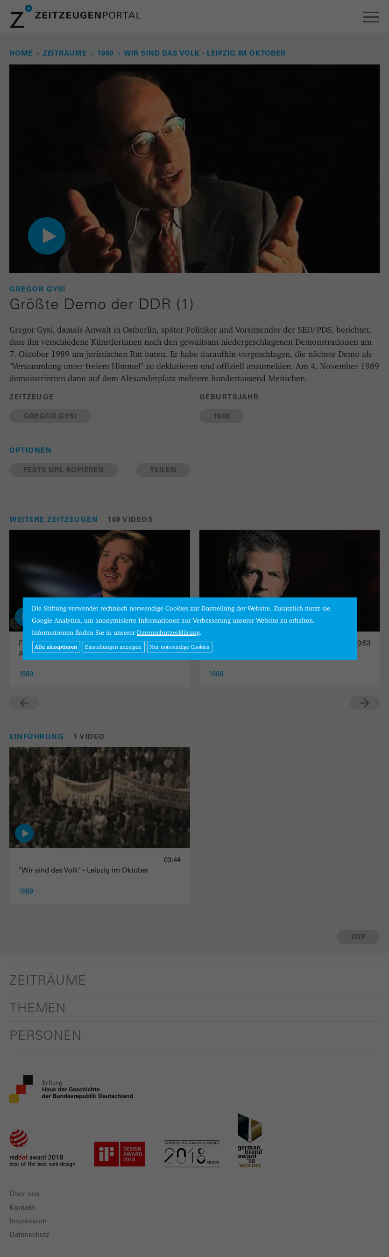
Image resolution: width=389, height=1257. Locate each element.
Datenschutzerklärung (168, 632)
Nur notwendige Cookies (179, 646)
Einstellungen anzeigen (113, 646)
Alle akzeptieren (56, 646)
